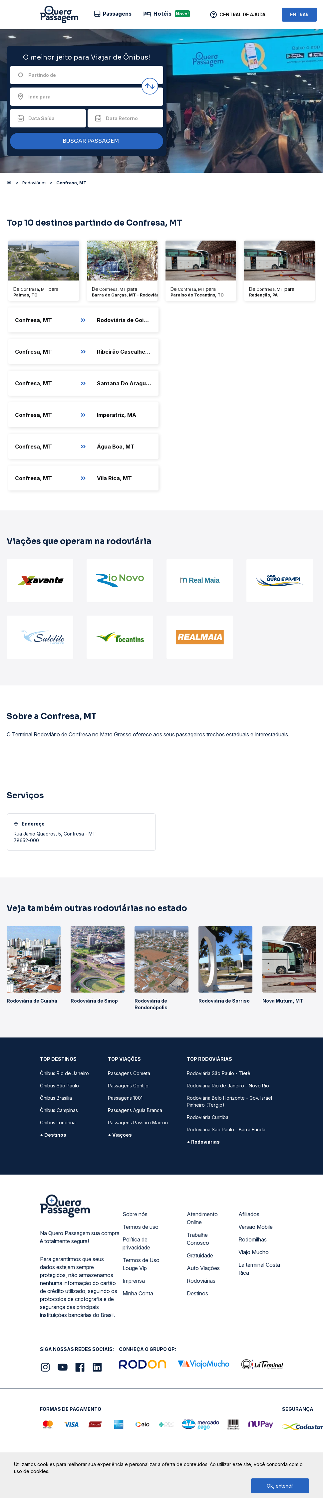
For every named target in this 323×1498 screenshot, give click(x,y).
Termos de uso (141, 1226)
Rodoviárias (201, 1280)
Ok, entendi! (280, 1486)
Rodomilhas (252, 1239)
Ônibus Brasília (56, 1098)
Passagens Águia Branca (135, 1110)
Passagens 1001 (125, 1098)
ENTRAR (299, 14)
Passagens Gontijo (128, 1085)
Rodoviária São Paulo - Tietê (218, 1073)
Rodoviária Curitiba (207, 1117)
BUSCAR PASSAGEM (85, 141)
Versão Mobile (255, 1226)
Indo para (39, 96)
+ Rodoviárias (203, 1142)
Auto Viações (203, 1268)
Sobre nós (135, 1214)
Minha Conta (138, 1293)
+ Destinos (53, 1135)
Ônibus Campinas (59, 1110)
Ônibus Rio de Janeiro (64, 1073)
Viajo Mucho (253, 1252)
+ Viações (120, 1135)
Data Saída (41, 118)
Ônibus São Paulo (59, 1085)
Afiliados (248, 1214)
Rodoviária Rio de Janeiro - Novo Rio (228, 1085)
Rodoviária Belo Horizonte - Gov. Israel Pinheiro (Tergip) (229, 1101)
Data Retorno (122, 118)
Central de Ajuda (242, 14)
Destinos (197, 1293)
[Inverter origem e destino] (150, 86)
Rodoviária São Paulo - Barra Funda (226, 1129)
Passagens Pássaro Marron (138, 1122)
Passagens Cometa (129, 1073)
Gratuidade (200, 1255)
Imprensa (134, 1280)
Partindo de (42, 75)
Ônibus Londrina (58, 1122)
